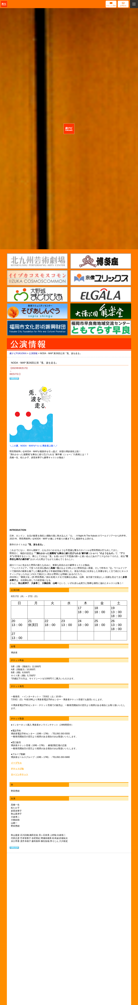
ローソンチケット (19, 774)
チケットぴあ (17, 768)
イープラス (16, 763)
